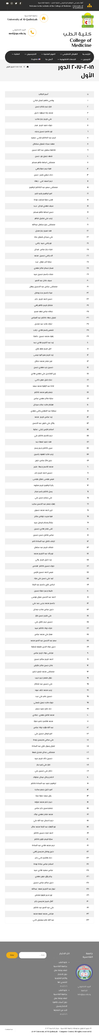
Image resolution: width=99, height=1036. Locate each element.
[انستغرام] (12, 3)
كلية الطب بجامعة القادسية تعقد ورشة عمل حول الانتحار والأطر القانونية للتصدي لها (60, 973)
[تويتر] (16, 3)
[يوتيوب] (7, 3)
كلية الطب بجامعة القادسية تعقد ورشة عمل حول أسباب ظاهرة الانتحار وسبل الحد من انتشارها (60, 1001)
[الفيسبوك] (20, 3)
